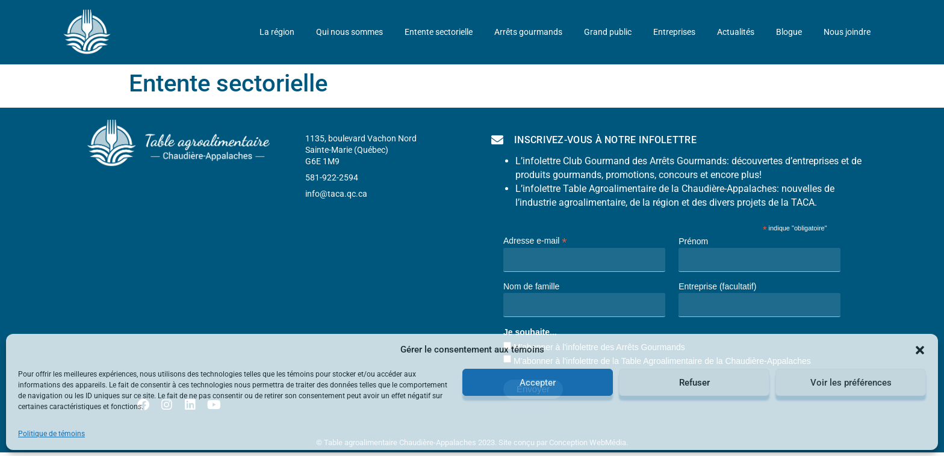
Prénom (693, 241)
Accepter (538, 382)
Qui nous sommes (349, 32)
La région (276, 32)
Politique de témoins (51, 434)
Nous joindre (847, 32)
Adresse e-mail (535, 240)
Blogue (789, 32)
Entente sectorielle (439, 32)
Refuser (694, 382)
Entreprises (674, 32)
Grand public (608, 32)
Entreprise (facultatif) (717, 286)
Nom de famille (531, 286)
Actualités (735, 32)
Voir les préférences (851, 382)
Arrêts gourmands (528, 32)
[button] (920, 350)
